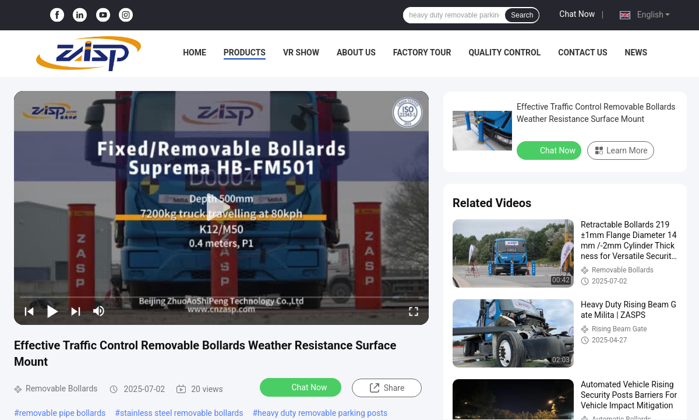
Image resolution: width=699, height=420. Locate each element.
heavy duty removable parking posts (322, 413)
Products (245, 52)
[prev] (29, 311)
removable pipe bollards (62, 413)
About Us (356, 52)
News (636, 52)
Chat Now (577, 14)
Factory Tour (422, 52)
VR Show (301, 52)
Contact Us (582, 52)
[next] (75, 311)
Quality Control (504, 52)
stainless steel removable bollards (181, 413)
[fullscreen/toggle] (413, 311)
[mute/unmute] (99, 311)
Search (522, 15)
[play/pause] (52, 311)
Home (194, 52)
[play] (221, 207)
